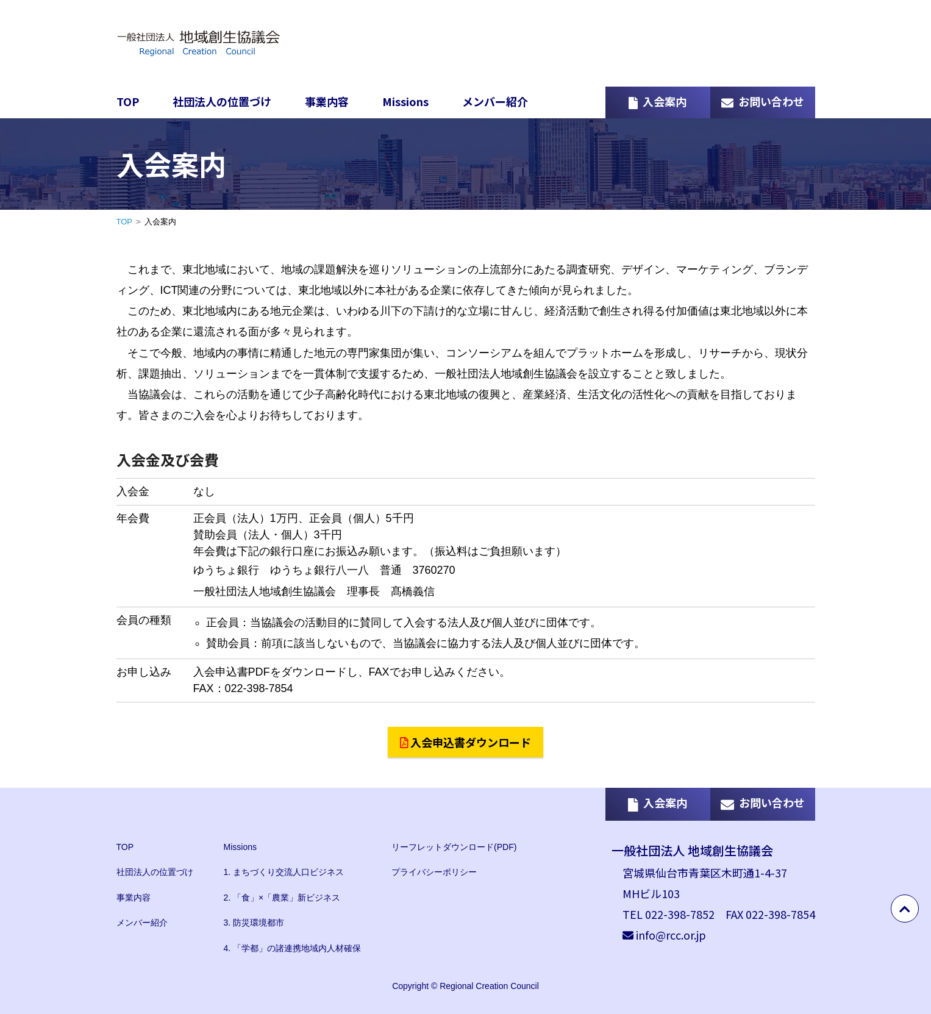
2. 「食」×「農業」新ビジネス (282, 897)
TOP (127, 101)
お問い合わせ (762, 101)
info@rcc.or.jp (671, 935)
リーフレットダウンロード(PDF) (453, 847)
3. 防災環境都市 (254, 922)
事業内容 (327, 101)
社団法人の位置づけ (222, 101)
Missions (405, 101)
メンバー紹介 (495, 101)
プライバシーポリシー (434, 872)
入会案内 (658, 101)
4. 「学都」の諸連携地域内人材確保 (293, 948)
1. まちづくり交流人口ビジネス (284, 872)
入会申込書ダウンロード (466, 742)
